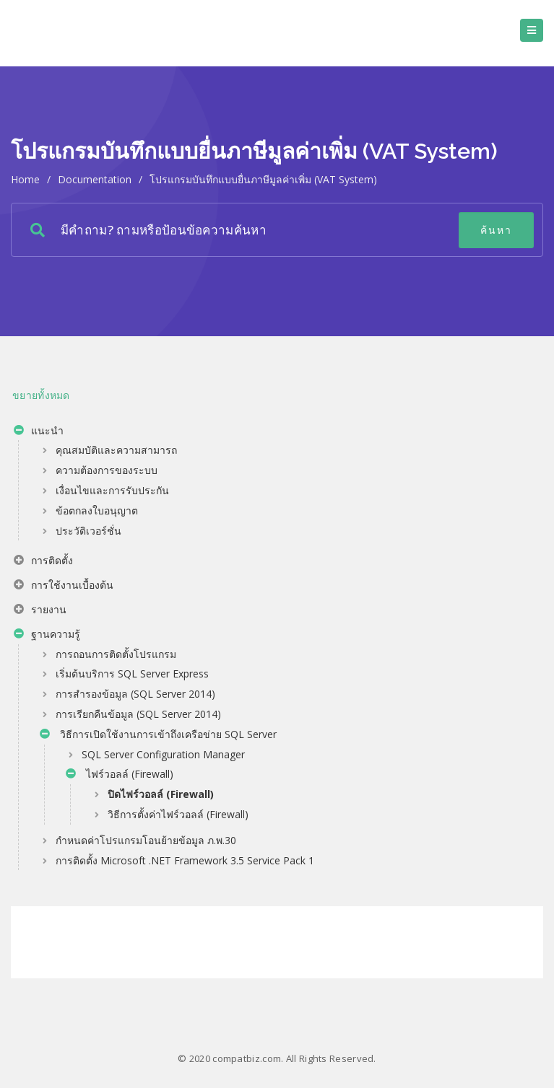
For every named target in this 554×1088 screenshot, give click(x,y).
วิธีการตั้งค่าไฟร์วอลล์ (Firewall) (178, 814)
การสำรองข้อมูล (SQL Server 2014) (135, 694)
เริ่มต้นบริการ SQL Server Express (132, 673)
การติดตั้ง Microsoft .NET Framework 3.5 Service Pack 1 (185, 860)
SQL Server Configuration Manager (163, 754)
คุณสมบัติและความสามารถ (116, 450)
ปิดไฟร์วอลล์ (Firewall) (161, 794)
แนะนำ (39, 432)
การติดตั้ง (43, 562)
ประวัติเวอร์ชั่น (88, 531)
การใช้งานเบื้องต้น (63, 586)
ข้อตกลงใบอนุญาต (97, 510)
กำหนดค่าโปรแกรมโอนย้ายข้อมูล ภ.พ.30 (146, 840)
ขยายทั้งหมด (41, 395)
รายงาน (40, 611)
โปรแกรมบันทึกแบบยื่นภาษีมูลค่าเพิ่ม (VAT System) (263, 179)
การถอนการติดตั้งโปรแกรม (116, 654)
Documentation (94, 179)
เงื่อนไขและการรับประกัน (112, 490)
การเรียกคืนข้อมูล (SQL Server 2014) (138, 714)
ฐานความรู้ (47, 635)
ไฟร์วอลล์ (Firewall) (119, 775)
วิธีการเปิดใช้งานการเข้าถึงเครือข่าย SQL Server (158, 736)
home (25, 179)
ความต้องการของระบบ (106, 470)
